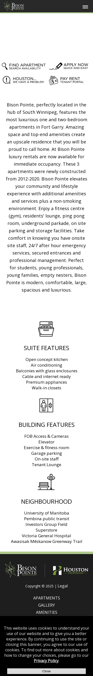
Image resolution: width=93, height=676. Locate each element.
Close (46, 671)
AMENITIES (46, 612)
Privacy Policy (46, 660)
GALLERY (46, 605)
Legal (63, 586)
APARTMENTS (46, 598)
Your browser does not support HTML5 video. (46, 35)
